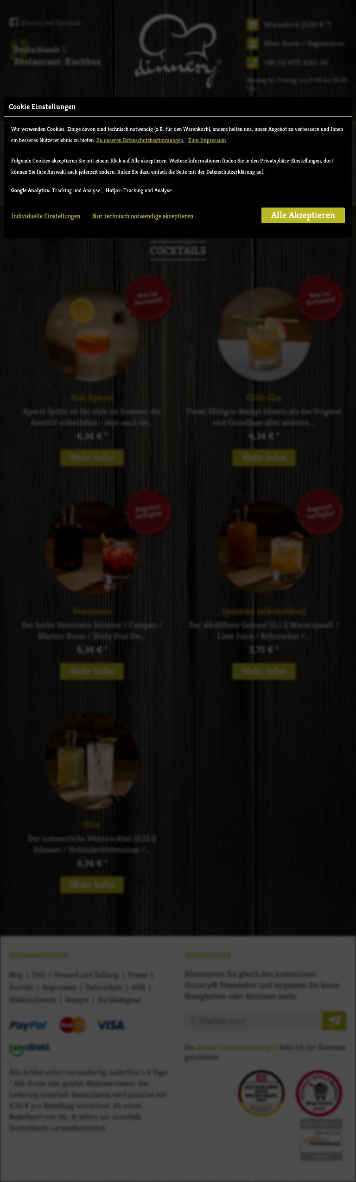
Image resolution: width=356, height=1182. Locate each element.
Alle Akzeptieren (303, 215)
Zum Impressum (207, 139)
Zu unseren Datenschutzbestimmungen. (140, 139)
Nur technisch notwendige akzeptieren (142, 216)
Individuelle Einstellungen (45, 216)
